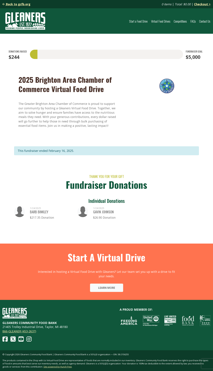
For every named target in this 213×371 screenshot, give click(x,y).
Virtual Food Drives (160, 21)
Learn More (106, 288)
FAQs (193, 21)
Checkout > (202, 4)
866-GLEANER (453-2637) (19, 331)
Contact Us (204, 21)
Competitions (180, 21)
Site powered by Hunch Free (57, 366)
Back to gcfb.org (16, 4)
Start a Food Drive (138, 21)
